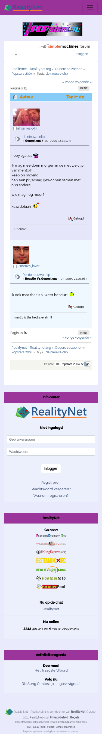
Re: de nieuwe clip (36, 275)
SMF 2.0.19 (33, 727)
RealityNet (78, 711)
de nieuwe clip (34, 137)
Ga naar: (49, 364)
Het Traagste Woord (51, 670)
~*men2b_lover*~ (29, 266)
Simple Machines (65, 727)
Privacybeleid (59, 717)
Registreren (51, 482)
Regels (74, 717)
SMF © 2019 (47, 727)
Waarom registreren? (51, 496)
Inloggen (82, 54)
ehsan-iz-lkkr (27, 128)
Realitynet (51, 609)
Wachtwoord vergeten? (51, 489)
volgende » (83, 82)
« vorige (68, 82)
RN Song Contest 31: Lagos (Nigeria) (51, 684)
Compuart (67, 722)
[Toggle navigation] (90, 7)
